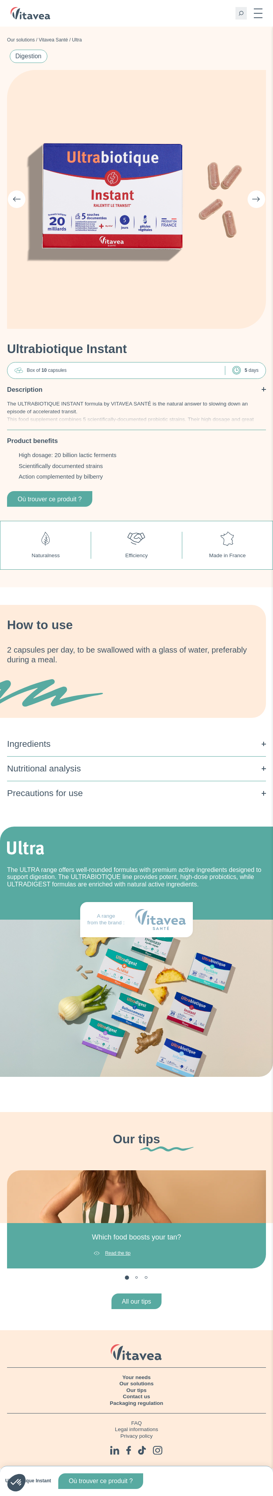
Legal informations (136, 1429)
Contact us (136, 1396)
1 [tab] (127, 1277)
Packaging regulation (136, 1403)
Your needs (136, 1377)
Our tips (136, 1390)
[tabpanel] (136, 1219)
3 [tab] (146, 1278)
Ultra (77, 40)
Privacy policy (136, 1436)
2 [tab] (137, 1278)
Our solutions (21, 40)
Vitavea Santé (53, 40)
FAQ (136, 1423)
